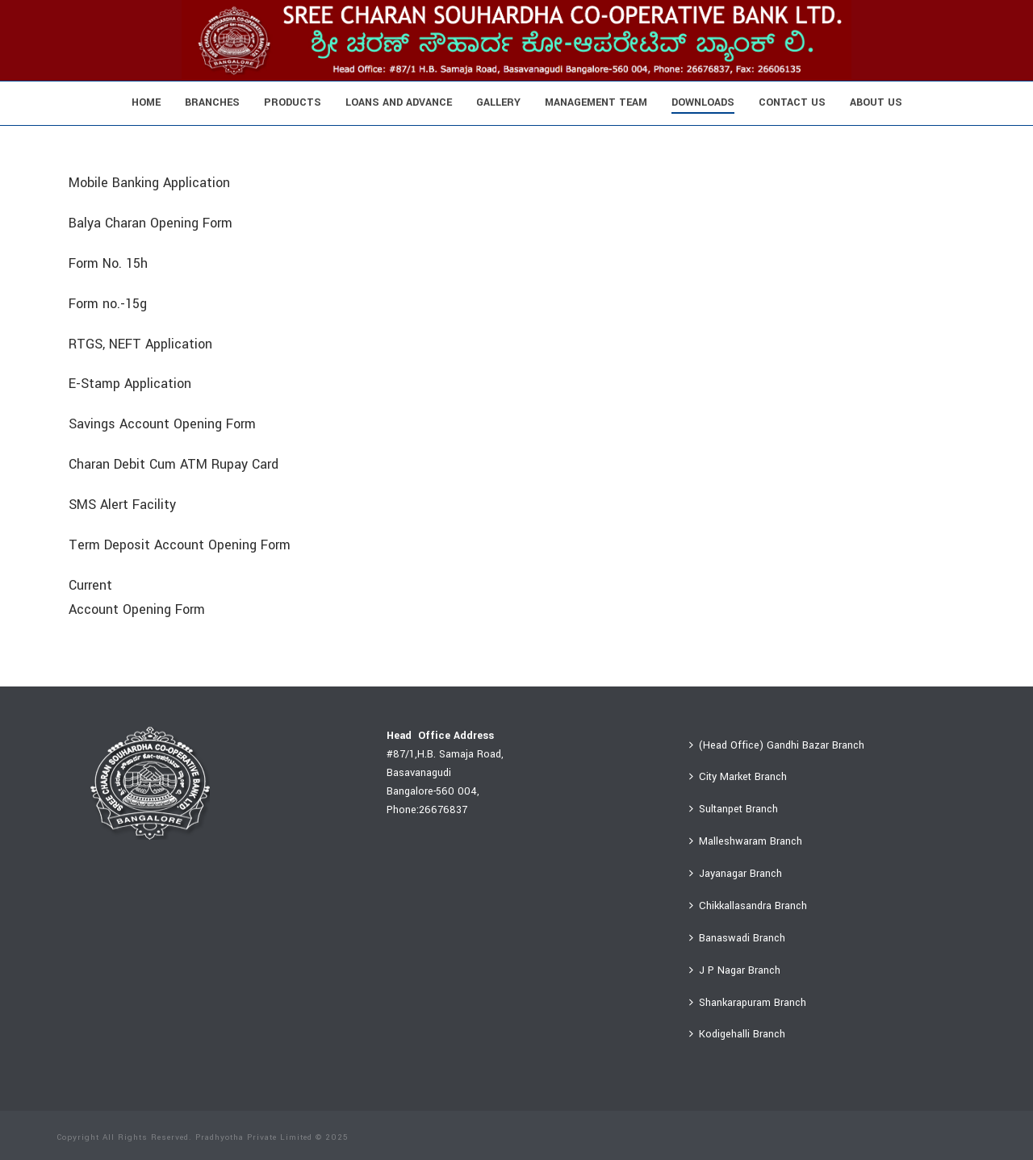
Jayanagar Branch (735, 873)
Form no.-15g (108, 303)
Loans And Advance (398, 102)
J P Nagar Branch (734, 970)
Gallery (498, 102)
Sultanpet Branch (733, 809)
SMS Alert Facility (122, 504)
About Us (876, 102)
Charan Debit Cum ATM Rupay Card (173, 464)
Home (146, 102)
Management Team (596, 102)
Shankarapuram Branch (747, 1002)
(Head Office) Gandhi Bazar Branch (776, 745)
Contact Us (792, 102)
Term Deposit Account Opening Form (180, 545)
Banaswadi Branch (737, 938)
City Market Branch (738, 777)
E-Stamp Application (130, 383)
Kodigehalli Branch (737, 1034)
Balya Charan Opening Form (150, 223)
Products (292, 102)
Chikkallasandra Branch (748, 906)
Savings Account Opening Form (162, 424)
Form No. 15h (108, 263)
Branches (212, 102)
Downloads (702, 102)
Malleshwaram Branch (745, 841)
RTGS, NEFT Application (140, 344)
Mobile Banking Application (149, 182)
